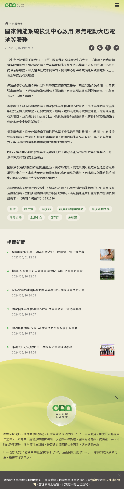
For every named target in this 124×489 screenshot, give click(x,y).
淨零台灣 (16, 217)
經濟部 (46, 209)
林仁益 (28, 209)
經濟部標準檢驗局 (71, 209)
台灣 (13, 209)
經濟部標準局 (101, 209)
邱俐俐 (55, 217)
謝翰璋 (72, 217)
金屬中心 (36, 217)
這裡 (94, 480)
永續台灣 (17, 23)
